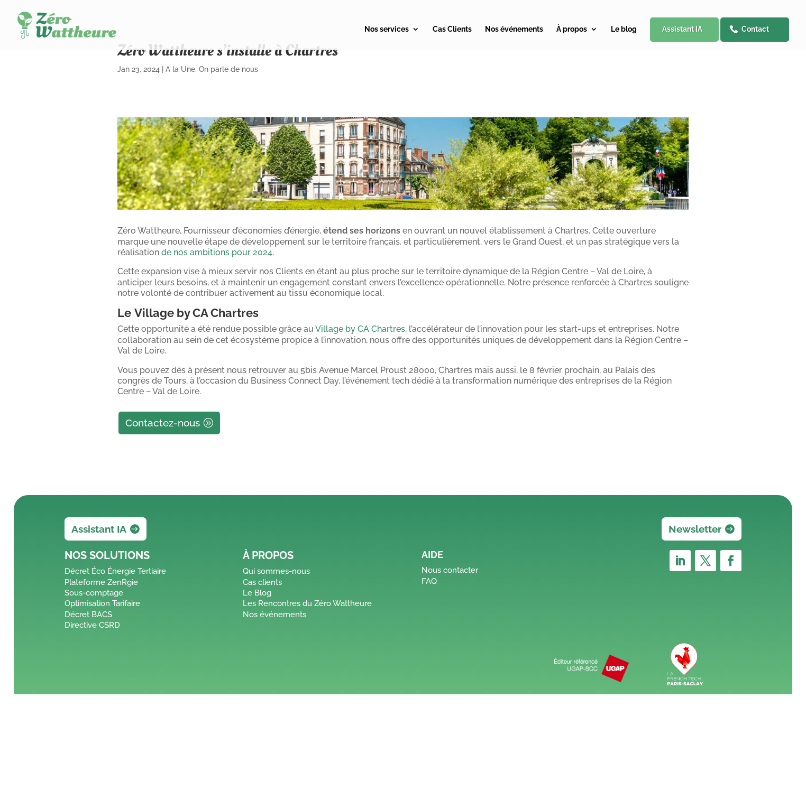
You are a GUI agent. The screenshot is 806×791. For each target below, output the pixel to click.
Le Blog (257, 593)
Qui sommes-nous (276, 571)
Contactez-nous (162, 423)
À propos (571, 29)
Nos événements (514, 29)
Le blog (624, 29)
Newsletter (694, 529)
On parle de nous (228, 69)
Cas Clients (452, 29)
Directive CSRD (92, 625)
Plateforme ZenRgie (101, 582)
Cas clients (262, 582)
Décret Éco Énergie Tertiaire (115, 571)
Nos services (386, 29)
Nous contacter (450, 570)
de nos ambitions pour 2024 (216, 252)
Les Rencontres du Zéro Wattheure (307, 603)
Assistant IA (682, 29)
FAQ (429, 581)
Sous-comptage (94, 593)
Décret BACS (88, 614)
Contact (755, 29)
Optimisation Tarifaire (102, 603)
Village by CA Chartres (360, 329)
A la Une (180, 69)
